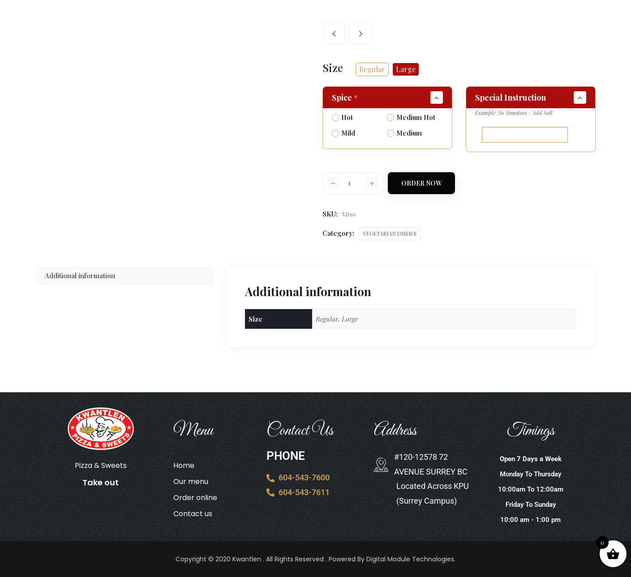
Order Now (421, 183)
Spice (345, 97)
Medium (404, 132)
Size (332, 67)
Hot (342, 117)
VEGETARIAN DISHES (389, 233)
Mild (343, 132)
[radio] (372, 69)
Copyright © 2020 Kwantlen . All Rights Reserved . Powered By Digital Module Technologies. (315, 559)
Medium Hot (411, 117)
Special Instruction (510, 97)
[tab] (125, 275)
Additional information (80, 275)
